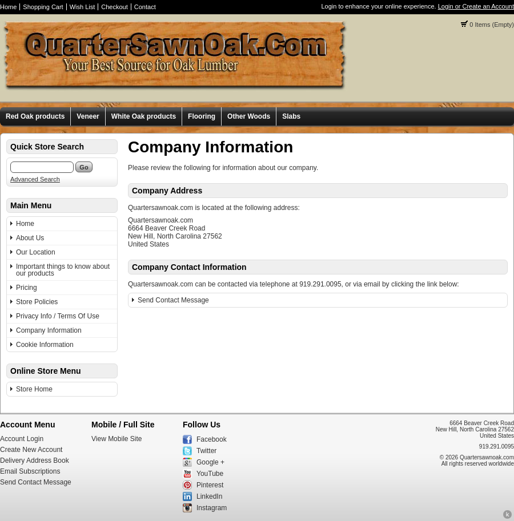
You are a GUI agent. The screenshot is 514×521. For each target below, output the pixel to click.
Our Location (35, 252)
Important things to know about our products (63, 269)
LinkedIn (209, 496)
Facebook (211, 439)
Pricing (26, 288)
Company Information (49, 330)
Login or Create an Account (476, 6)
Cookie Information (45, 345)
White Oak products (143, 116)
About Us (30, 238)
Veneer (88, 116)
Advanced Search (35, 179)
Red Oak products (35, 116)
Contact (145, 6)
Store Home (34, 389)
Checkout (114, 6)
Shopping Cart (43, 6)
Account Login (21, 439)
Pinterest (209, 485)
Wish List (82, 6)
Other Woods (248, 116)
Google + (210, 462)
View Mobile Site (116, 439)
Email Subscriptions (30, 471)
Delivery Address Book (34, 461)
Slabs (291, 116)
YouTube (209, 474)
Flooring (201, 116)
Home (8, 6)
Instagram (211, 508)
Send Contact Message (173, 300)
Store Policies (37, 302)
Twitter (206, 451)
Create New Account (31, 450)
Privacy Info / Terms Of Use (57, 316)
